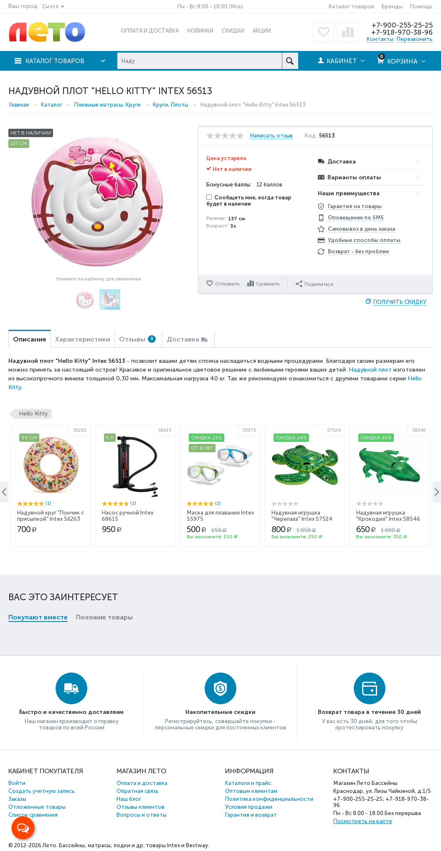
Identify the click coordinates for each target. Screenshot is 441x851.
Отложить (227, 284)
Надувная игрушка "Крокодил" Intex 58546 (388, 588)
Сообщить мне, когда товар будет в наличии (248, 200)
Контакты (380, 39)
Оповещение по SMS (356, 217)
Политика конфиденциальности (269, 799)
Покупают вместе (38, 480)
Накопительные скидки (220, 712)
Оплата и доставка (142, 783)
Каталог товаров (351, 6)
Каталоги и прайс (248, 783)
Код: (312, 136)
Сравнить (267, 284)
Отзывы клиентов (141, 807)
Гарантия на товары (355, 206)
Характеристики (82, 339)
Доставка (183, 339)
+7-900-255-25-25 (402, 25)
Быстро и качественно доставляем (71, 712)
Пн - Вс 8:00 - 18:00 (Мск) (210, 6)
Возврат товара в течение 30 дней (369, 712)
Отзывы (137, 339)
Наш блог (129, 799)
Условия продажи (248, 807)
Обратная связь (138, 791)
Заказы (17, 799)
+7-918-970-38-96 (401, 32)
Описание (29, 339)
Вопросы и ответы (142, 815)
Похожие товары (104, 480)
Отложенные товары (37, 807)
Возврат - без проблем (358, 251)
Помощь (421, 6)
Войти (16, 783)
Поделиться (314, 283)
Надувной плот (370, 369)
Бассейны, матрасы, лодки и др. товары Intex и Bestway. (134, 845)
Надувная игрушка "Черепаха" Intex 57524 (301, 588)
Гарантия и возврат (251, 815)
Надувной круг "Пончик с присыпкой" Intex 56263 (50, 588)
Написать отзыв (271, 136)
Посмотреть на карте (362, 821)
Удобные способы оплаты (364, 240)
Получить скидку (399, 302)
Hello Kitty (33, 413)
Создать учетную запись (41, 791)
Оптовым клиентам (251, 791)
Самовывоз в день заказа (361, 229)
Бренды (392, 6)
